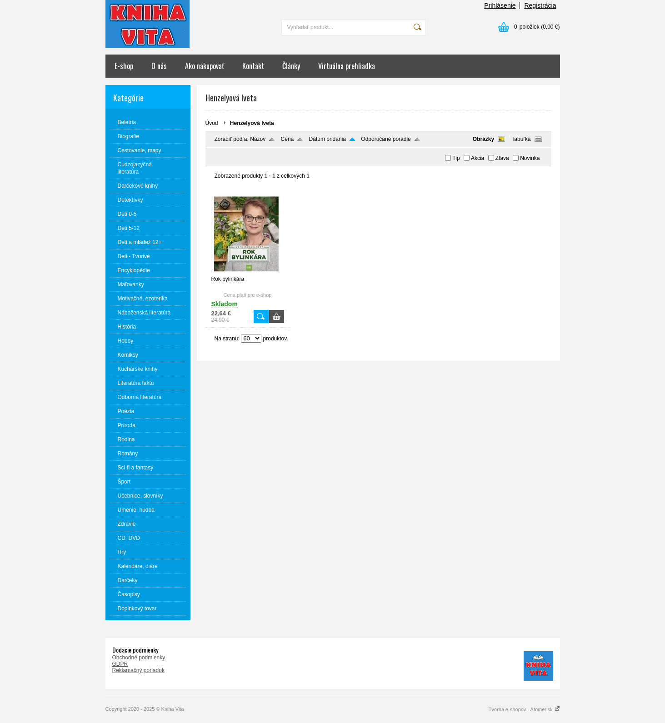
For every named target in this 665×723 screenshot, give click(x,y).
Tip (456, 158)
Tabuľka (520, 139)
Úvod (211, 123)
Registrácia (540, 5)
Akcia (477, 158)
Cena (287, 139)
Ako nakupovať (204, 65)
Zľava (502, 158)
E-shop (124, 65)
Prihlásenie (499, 5)
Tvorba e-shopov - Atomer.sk (524, 709)
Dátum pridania (327, 139)
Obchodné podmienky (138, 657)
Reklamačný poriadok (138, 670)
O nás (159, 65)
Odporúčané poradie (385, 139)
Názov (257, 139)
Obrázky (483, 139)
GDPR (120, 664)
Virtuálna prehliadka (346, 65)
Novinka (530, 158)
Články (291, 65)
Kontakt (253, 65)
